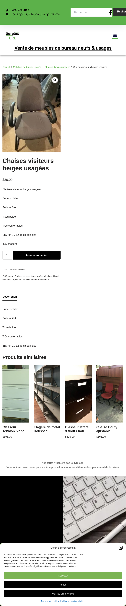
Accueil (6, 67)
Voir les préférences (63, 593)
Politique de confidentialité (71, 601)
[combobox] (91, 12)
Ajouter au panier (36, 255)
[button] (120, 547)
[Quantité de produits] (7, 255)
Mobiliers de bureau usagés (27, 67)
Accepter (63, 575)
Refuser (63, 584)
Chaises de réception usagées (28, 276)
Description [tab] (9, 296)
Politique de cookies (50, 601)
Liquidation (17, 279)
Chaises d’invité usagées (57, 67)
